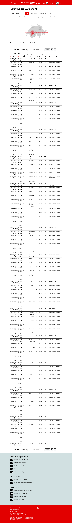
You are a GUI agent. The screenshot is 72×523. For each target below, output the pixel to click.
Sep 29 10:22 (14, 425)
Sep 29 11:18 (14, 406)
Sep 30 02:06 (14, 74)
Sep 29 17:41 (14, 301)
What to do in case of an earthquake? (24, 482)
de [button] (44, 3)
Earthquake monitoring (20, 493)
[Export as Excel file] (52, 49)
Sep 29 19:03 (14, 274)
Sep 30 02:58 (14, 59)
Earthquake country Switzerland (23, 490)
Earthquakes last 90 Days (21, 459)
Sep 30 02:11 (14, 71)
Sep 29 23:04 (14, 220)
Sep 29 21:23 (14, 236)
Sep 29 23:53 (14, 184)
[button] (13, 3)
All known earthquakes (20, 472)
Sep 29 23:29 (14, 196)
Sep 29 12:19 (14, 386)
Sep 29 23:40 (14, 188)
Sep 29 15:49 (14, 313)
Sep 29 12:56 (14, 363)
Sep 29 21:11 (14, 240)
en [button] (47, 3)
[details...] (15, 66)
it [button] (52, 3)
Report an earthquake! (20, 479)
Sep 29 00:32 (14, 149)
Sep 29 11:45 (14, 402)
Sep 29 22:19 (14, 232)
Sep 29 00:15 (14, 172)
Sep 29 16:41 (14, 305)
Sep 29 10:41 (14, 417)
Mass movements (45, 13)
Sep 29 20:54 (14, 255)
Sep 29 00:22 (14, 157)
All (27, 13)
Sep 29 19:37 (14, 267)
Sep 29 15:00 (14, 328)
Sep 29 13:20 (14, 355)
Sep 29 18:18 (14, 286)
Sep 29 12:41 (14, 375)
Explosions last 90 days (20, 466)
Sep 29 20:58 (14, 251)
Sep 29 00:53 (14, 138)
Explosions (34, 13)
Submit (47, 49)
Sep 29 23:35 (14, 192)
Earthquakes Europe (20, 496)
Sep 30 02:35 (14, 63)
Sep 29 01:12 (14, 126)
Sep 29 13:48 (14, 348)
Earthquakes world (19, 499)
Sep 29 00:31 (14, 153)
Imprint (12, 517)
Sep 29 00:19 (14, 161)
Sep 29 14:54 (14, 332)
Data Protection (28, 517)
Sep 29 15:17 (14, 321)
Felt (23, 13)
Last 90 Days (15, 13)
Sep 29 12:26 (14, 382)
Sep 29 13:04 (14, 359)
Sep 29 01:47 (14, 98)
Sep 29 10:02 (14, 444)
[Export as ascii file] (55, 49)
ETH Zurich (17, 519)
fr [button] (50, 3)
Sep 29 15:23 (14, 317)
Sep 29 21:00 (14, 247)
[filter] (12, 56)
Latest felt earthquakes (20, 462)
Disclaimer (19, 517)
